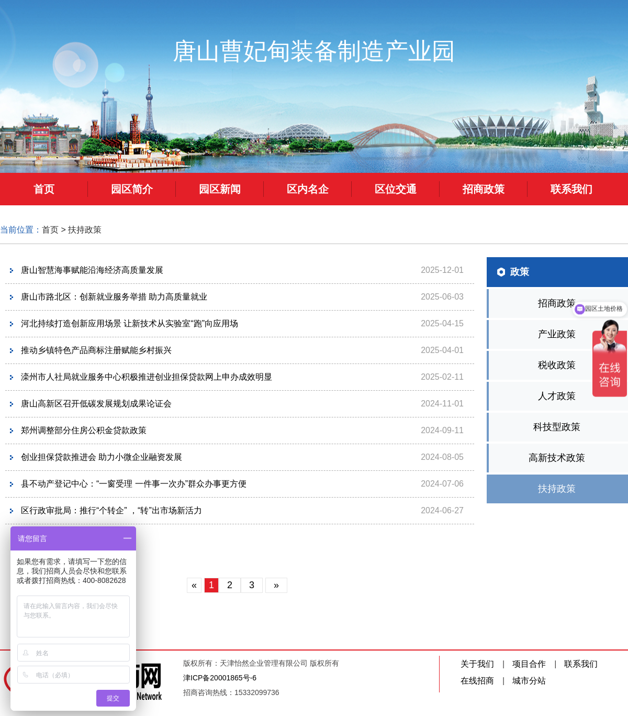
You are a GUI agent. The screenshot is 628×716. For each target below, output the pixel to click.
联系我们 (581, 663)
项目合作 (529, 663)
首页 (50, 229)
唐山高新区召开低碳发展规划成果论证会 (96, 403)
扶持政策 (85, 229)
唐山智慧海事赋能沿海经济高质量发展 (92, 270)
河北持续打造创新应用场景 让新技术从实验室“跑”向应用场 (129, 323)
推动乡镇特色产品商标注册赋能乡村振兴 (96, 350)
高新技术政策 (557, 458)
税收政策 (557, 365)
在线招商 (477, 680)
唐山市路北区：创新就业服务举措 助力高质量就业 (114, 296)
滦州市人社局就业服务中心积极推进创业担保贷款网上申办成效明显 (146, 376)
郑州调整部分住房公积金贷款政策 (84, 430)
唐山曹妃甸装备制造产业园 (314, 51)
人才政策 (557, 396)
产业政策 (557, 334)
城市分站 (529, 680)
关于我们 (477, 663)
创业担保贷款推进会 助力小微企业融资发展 (101, 457)
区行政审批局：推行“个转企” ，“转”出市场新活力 (111, 510)
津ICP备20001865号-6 (219, 678)
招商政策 (557, 303)
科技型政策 (556, 427)
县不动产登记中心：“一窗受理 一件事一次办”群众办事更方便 (133, 483)
